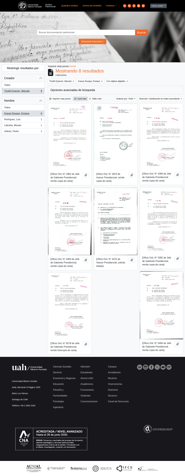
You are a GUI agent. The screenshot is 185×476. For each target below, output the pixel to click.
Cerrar (72, 66)
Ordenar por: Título (125, 99)
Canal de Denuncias (118, 401)
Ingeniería (58, 407)
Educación (58, 384)
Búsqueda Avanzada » (92, 41)
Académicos (87, 384)
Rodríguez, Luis (23, 120)
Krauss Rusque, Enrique (23, 114)
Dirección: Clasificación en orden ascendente (159, 99)
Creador (9, 78)
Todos (7, 85)
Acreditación (114, 372)
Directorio (113, 390)
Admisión (85, 366)
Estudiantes (87, 372)
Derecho (57, 372)
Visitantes (85, 395)
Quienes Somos (69, 6)
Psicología (58, 401)
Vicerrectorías (115, 384)
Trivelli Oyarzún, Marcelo (23, 91)
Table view (95, 99)
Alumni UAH (87, 378)
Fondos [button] (110, 6)
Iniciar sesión (157, 6)
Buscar (141, 32)
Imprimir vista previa (60, 99)
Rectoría (112, 378)
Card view (80, 99)
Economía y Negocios (64, 378)
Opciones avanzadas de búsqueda (72, 90)
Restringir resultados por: (23, 68)
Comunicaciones (89, 401)
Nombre (9, 100)
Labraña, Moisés (23, 126)
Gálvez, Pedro (23, 132)
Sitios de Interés (92, 6)
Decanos (112, 395)
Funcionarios (87, 390)
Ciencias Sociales (62, 366)
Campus (112, 366)
